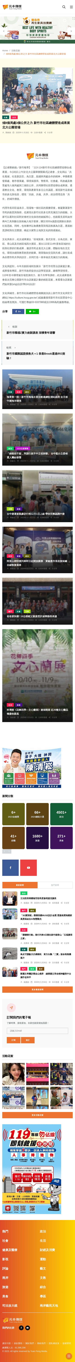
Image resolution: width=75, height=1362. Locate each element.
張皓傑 (13, 717)
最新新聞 (20, 885)
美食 (5, 1296)
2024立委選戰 (22, 448)
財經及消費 (47, 1250)
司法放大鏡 (9, 1305)
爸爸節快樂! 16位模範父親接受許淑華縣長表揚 (32, 616)
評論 (5, 1268)
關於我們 (30, 1343)
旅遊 (19, 509)
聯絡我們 (41, 1343)
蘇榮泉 (13, 569)
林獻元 (13, 461)
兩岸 (41, 969)
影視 (5, 1259)
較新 (11, 326)
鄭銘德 (8, 133)
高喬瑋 (26, 943)
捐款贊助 (18, 1343)
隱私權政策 (54, 1343)
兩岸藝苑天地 (49, 1305)
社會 (6, 117)
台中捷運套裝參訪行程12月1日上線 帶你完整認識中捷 (36, 514)
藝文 (43, 1268)
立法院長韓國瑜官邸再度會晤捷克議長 (38, 898)
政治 (10, 448)
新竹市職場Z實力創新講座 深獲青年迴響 (30, 332)
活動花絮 (15, 50)
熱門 (10, 611)
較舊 (11, 347)
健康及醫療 (9, 1250)
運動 (43, 1259)
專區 (43, 1296)
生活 (14, 117)
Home (5, 50)
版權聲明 (66, 1343)
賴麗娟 (26, 903)
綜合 (27, 392)
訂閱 (14, 1040)
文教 (10, 509)
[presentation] (4, 31)
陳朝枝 (13, 620)
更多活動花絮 (37, 1115)
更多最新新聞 (37, 990)
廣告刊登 (6, 1343)
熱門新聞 (55, 885)
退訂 (28, 1040)
